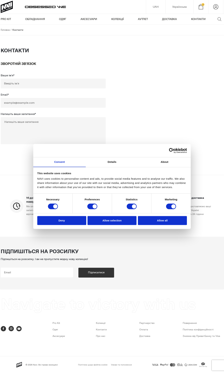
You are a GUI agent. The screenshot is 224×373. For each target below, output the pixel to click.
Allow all (162, 220)
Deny (61, 220)
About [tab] (164, 161)
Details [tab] (112, 161)
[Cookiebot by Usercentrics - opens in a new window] (171, 150)
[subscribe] (38, 272)
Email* (5, 94)
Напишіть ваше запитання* (18, 114)
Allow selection (111, 220)
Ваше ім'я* (7, 75)
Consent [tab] (59, 161)
